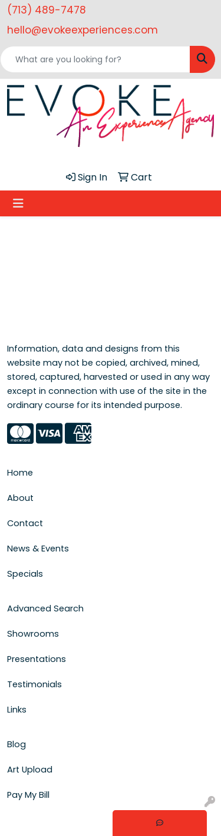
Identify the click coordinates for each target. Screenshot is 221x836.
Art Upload (29, 769)
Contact (25, 523)
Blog (16, 744)
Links (17, 709)
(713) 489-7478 (46, 10)
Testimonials (34, 684)
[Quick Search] (95, 59)
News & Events (38, 548)
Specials (25, 574)
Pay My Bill (28, 795)
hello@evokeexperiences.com (82, 30)
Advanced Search (45, 608)
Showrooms (33, 634)
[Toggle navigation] (18, 203)
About (20, 498)
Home (20, 473)
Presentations (36, 659)
